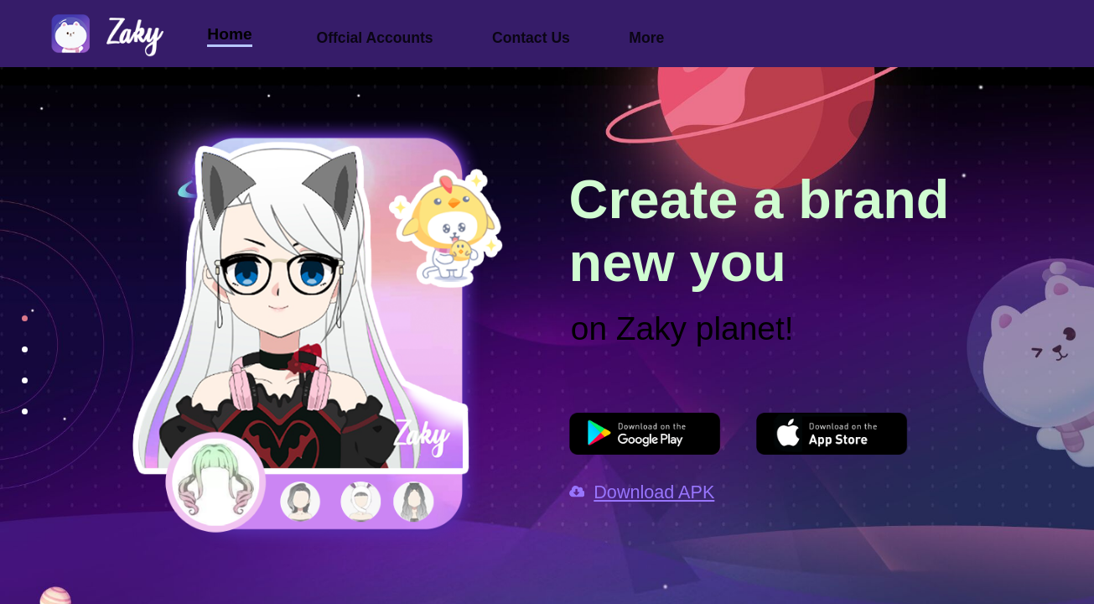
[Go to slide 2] (12, 356)
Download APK (642, 492)
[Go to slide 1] (12, 325)
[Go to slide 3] (12, 387)
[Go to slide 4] (12, 418)
